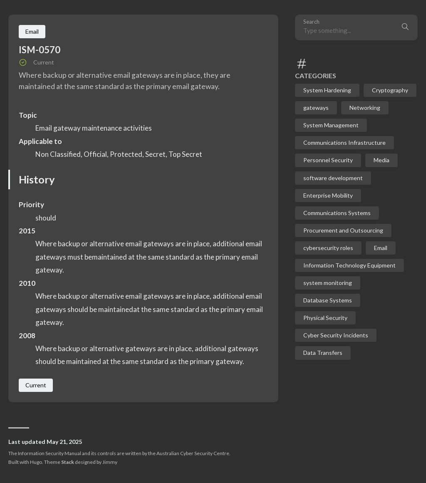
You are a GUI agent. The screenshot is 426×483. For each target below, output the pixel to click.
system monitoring (327, 282)
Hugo (36, 462)
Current (35, 385)
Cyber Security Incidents (335, 335)
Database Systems (327, 300)
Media (381, 159)
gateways (316, 107)
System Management (331, 125)
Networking (364, 107)
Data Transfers (322, 352)
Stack (67, 462)
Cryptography (390, 90)
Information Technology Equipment (349, 265)
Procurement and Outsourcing (343, 230)
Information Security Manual (49, 453)
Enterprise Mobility (328, 195)
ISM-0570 (39, 49)
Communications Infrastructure (344, 142)
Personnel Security (328, 159)
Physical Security (325, 317)
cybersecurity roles (328, 247)
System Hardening (327, 90)
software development (333, 177)
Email (380, 247)
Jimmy (109, 462)
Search (311, 22)
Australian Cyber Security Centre (192, 453)
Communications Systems (337, 212)
